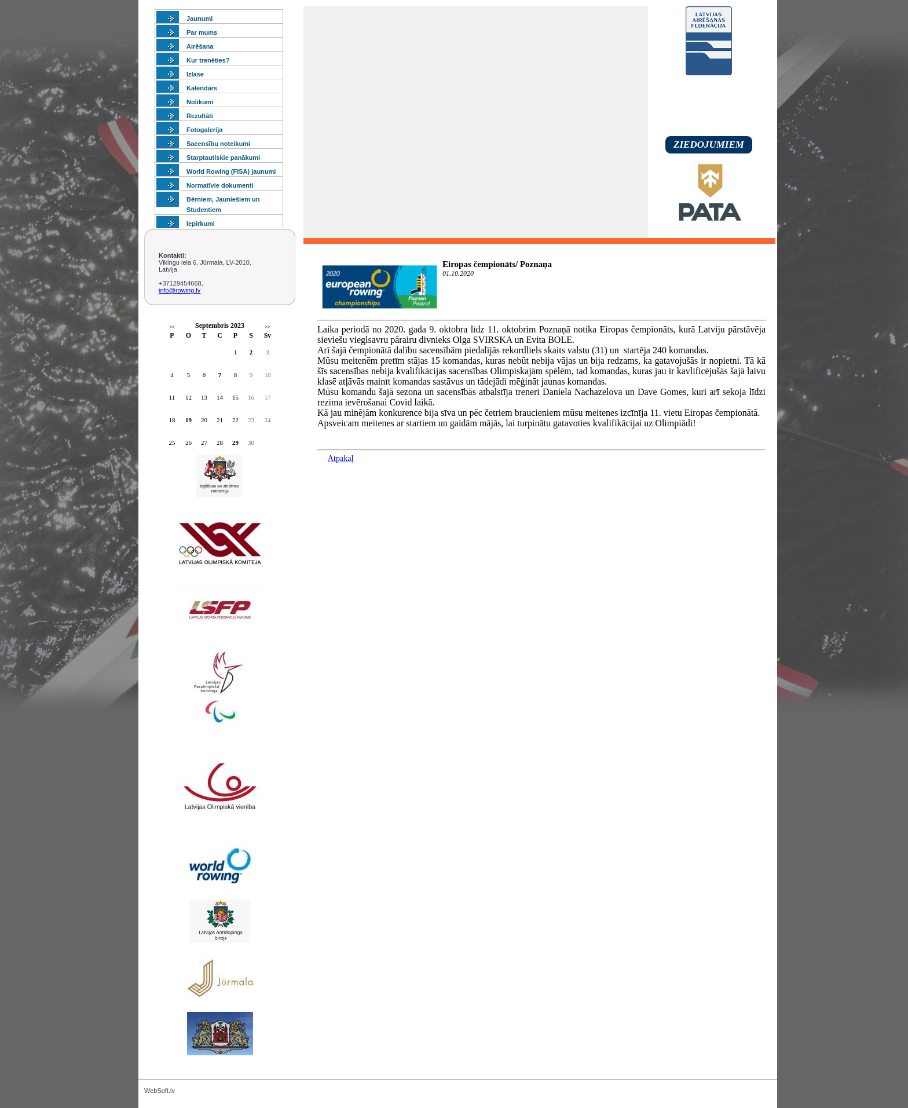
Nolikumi (199, 101)
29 (235, 442)
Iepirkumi (200, 223)
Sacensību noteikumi (218, 143)
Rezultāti (199, 115)
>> (267, 327)
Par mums (201, 32)
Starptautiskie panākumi (223, 157)
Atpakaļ (340, 458)
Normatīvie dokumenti (220, 185)
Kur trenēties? (208, 60)
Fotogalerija (204, 129)
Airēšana (199, 46)
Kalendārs (201, 88)
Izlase (195, 74)
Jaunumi (199, 18)
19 (188, 419)
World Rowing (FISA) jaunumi (231, 171)
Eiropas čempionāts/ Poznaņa (497, 264)
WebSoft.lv (159, 1090)
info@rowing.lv (179, 290)
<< (171, 327)
